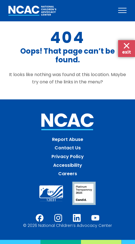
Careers (67, 173)
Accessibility (67, 165)
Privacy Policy (67, 156)
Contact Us (68, 148)
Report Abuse (67, 139)
